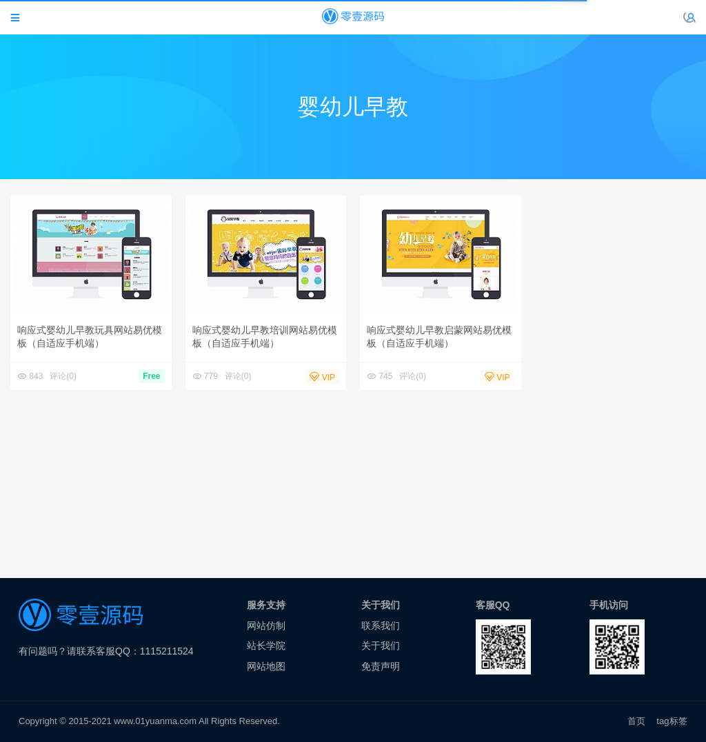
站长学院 (266, 645)
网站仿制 (266, 625)
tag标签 (671, 721)
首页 (636, 721)
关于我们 (380, 645)
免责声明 (380, 666)
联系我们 (380, 625)
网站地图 (266, 666)
